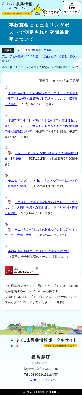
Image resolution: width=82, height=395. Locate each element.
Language (53, 12)
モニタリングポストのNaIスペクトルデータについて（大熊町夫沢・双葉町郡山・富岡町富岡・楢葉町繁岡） (41, 207)
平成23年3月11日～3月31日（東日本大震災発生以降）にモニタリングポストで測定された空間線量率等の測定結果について (41, 125)
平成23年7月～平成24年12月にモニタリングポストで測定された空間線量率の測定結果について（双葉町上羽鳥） (41, 98)
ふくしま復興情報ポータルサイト (37, 50)
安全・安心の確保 (12, 56)
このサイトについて (41, 380)
